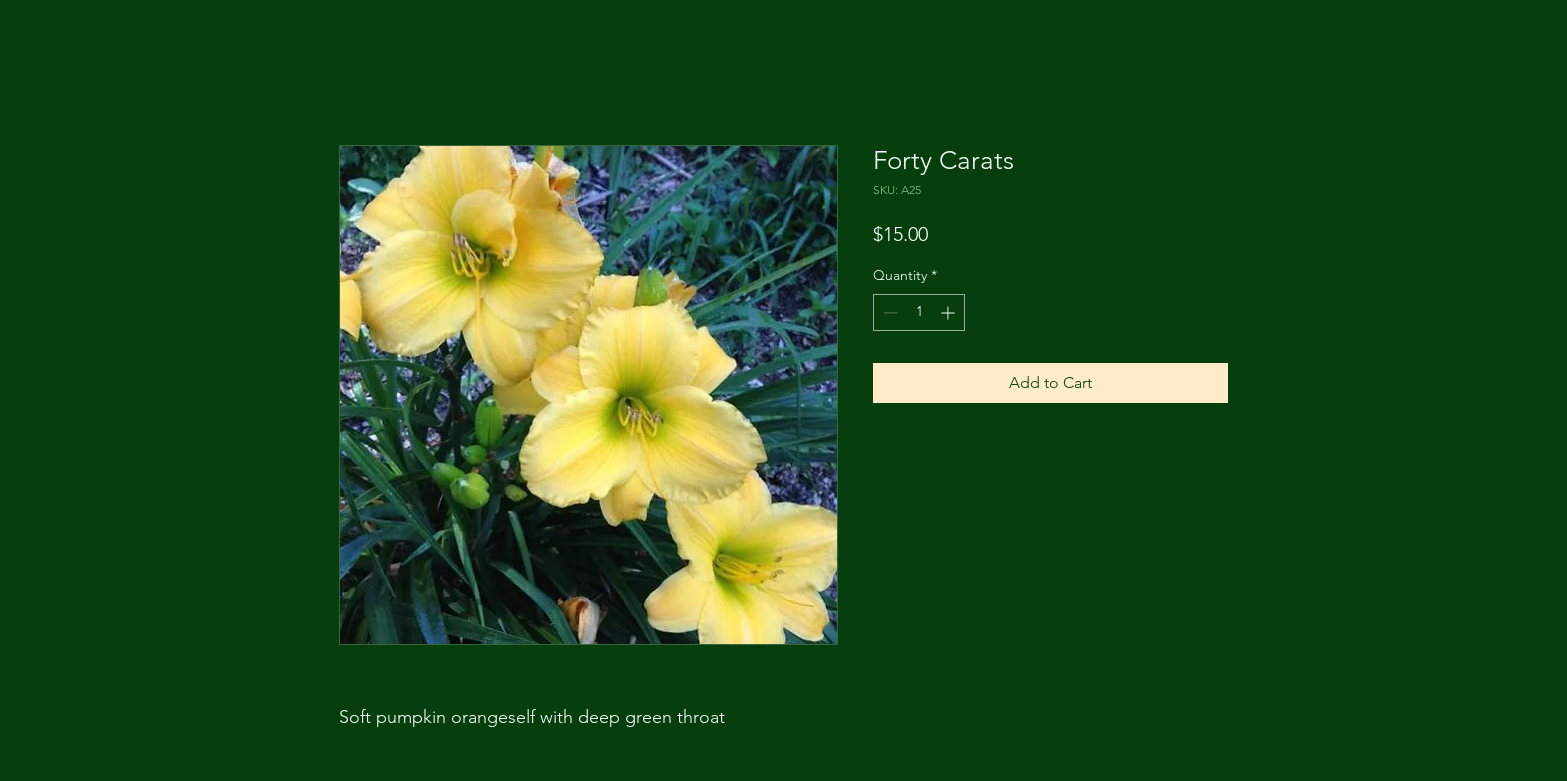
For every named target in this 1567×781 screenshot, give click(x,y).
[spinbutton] (919, 312)
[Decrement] (888, 312)
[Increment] (949, 312)
